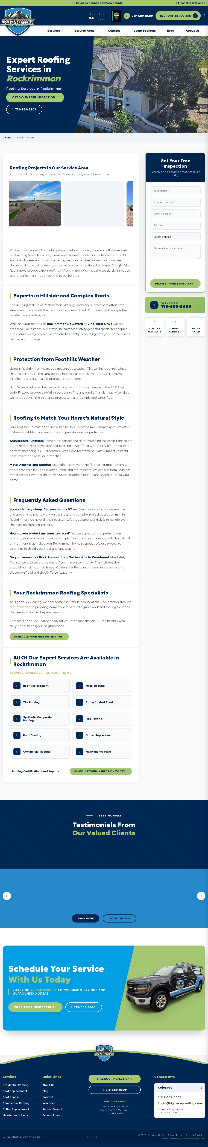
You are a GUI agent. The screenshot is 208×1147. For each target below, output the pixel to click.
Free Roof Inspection (35, 1007)
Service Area (85, 30)
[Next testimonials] (201, 896)
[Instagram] (99, 14)
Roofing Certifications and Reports (34, 771)
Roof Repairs (11, 1097)
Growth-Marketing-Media (193, 1138)
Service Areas (51, 1115)
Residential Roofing (15, 1085)
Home (7, 137)
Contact (114, 30)
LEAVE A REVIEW (119, 918)
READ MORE (86, 918)
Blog (170, 30)
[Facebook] (94, 14)
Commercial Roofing (16, 1103)
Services (55, 30)
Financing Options (190, 3)
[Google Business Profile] (90, 14)
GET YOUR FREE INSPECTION (35, 97)
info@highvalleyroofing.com (180, 1103)
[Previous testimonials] (7, 896)
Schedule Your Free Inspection (39, 636)
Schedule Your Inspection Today (101, 771)
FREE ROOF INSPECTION (178, 15)
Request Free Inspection (175, 283)
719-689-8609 (142, 16)
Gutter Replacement (16, 1109)
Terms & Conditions (195, 1135)
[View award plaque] (116, 16)
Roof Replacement (15, 1091)
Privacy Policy (175, 1135)
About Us (193, 30)
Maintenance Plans (15, 1115)
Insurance (48, 1103)
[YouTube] (103, 14)
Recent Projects (143, 30)
